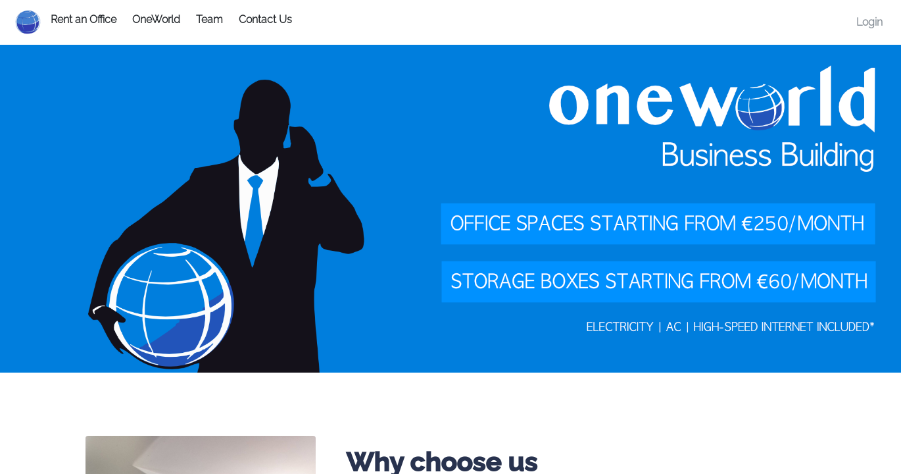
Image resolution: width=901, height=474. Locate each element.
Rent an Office (83, 19)
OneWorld (156, 19)
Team (209, 19)
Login (869, 22)
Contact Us (265, 19)
